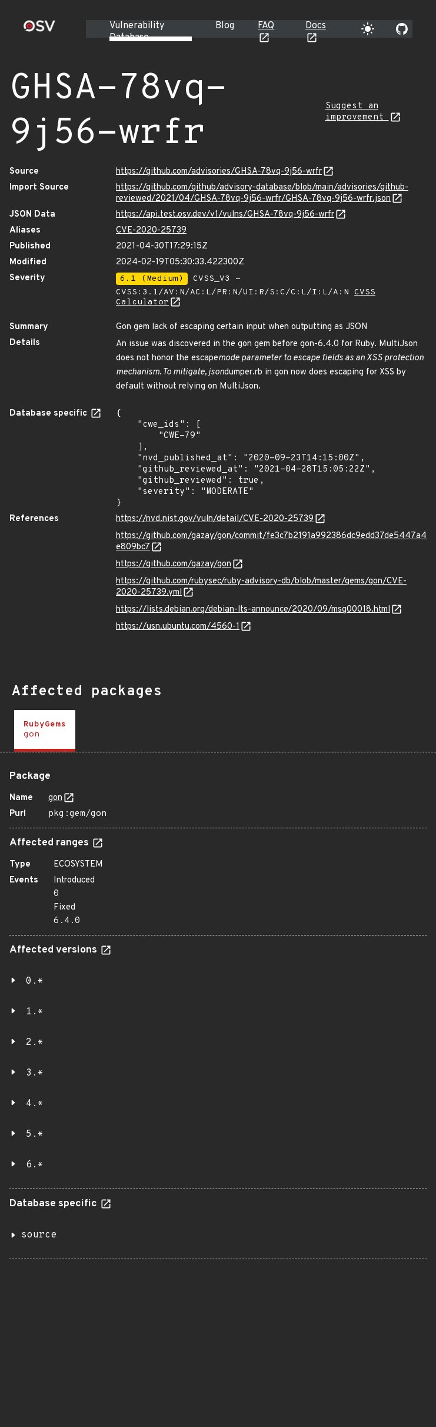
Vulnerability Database (136, 32)
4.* (35, 1104)
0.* (35, 981)
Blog (224, 26)
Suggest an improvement (357, 112)
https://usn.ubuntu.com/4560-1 (177, 626)
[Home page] (39, 30)
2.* (35, 1042)
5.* (35, 1134)
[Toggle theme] (368, 29)
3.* (35, 1073)
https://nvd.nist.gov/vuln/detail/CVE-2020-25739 (215, 519)
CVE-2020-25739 (151, 230)
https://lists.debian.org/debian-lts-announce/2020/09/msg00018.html (253, 609)
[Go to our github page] (402, 29)
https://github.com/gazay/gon (173, 564)
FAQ (266, 26)
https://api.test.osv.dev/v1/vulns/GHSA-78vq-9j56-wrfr (225, 214)
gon (55, 798)
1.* (35, 1012)
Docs (315, 26)
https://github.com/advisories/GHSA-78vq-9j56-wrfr (219, 171)
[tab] (44, 731)
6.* (35, 1165)
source (38, 1235)
